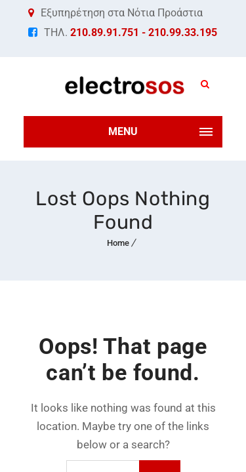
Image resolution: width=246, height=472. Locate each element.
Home (118, 243)
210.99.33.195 (182, 32)
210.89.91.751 (104, 32)
